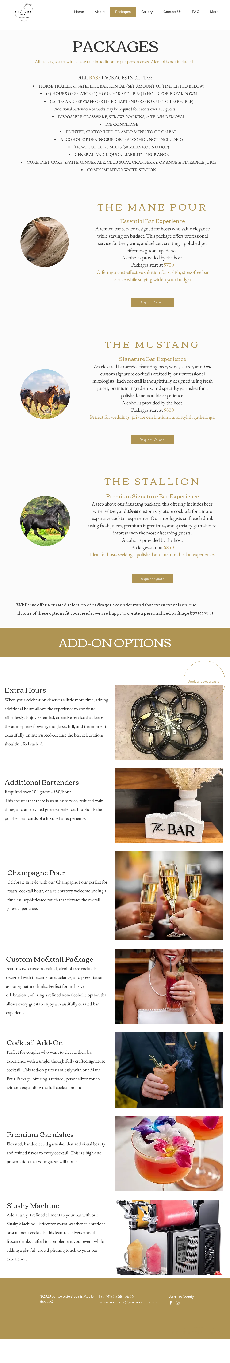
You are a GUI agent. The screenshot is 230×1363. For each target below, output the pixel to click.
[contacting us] (201, 613)
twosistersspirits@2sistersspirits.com (129, 1302)
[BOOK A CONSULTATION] (199, 1333)
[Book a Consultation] (204, 681)
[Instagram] (177, 1302)
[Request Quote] (152, 302)
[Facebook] (170, 1302)
